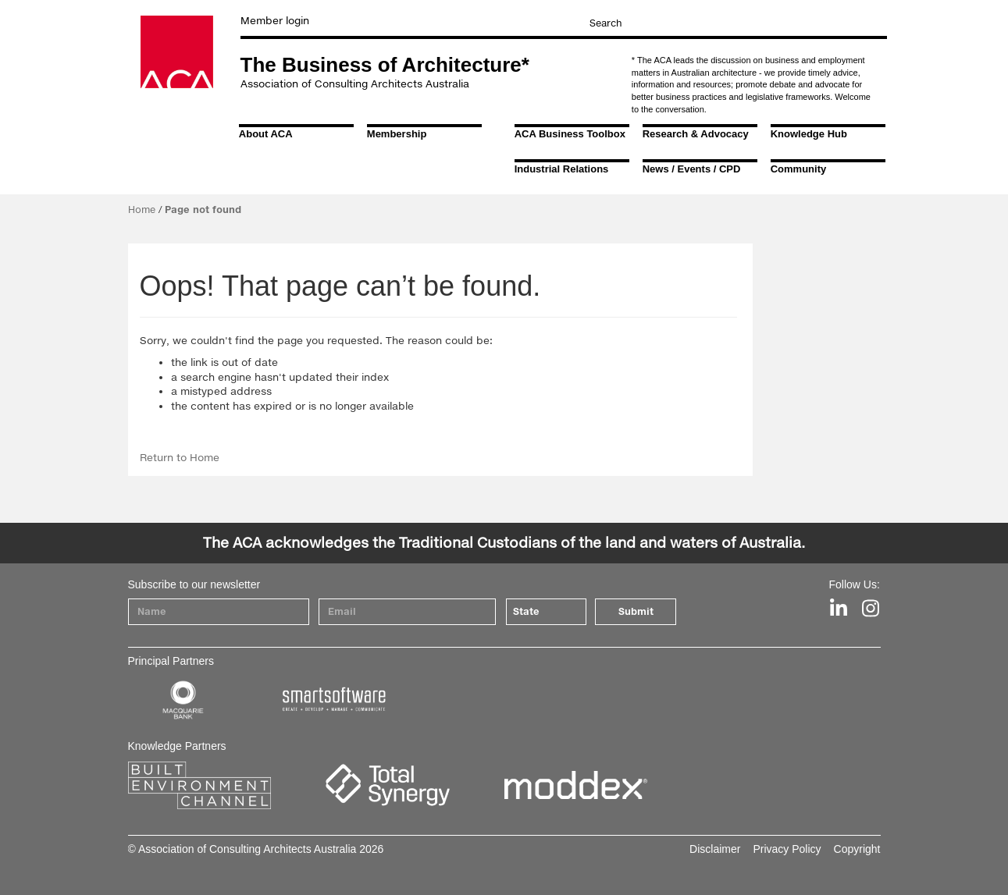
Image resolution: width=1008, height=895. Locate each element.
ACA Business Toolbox (570, 134)
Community (799, 169)
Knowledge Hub (809, 134)
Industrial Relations (562, 169)
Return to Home (179, 457)
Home (141, 209)
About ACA (266, 134)
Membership (397, 134)
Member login (274, 20)
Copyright (857, 849)
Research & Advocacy (696, 134)
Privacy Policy (787, 849)
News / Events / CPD (692, 169)
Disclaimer (714, 849)
